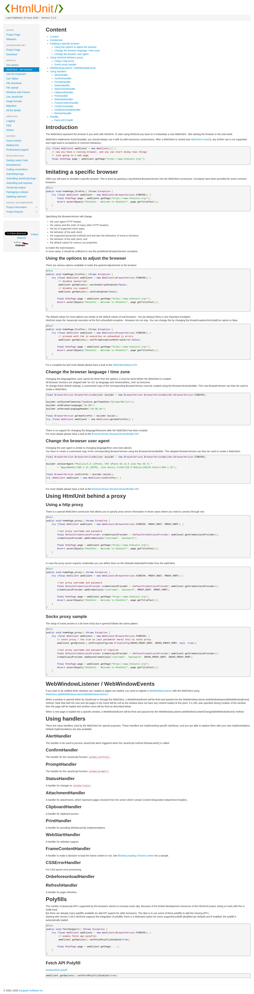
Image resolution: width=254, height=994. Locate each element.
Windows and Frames (18, 92)
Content (54, 36)
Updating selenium (16, 196)
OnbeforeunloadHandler (67, 109)
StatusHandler (62, 85)
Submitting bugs (15, 174)
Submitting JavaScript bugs (21, 178)
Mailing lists (12, 145)
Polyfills (54, 116)
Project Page (13, 34)
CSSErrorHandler (63, 106)
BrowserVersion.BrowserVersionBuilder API (115, 434)
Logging (10, 121)
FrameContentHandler (66, 102)
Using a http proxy (64, 61)
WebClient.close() (200, 139)
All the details (13, 110)
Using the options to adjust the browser (75, 47)
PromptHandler (62, 82)
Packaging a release (17, 192)
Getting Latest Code (17, 160)
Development (13, 164)
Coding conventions (17, 169)
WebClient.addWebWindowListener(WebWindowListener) (77, 694)
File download (13, 83)
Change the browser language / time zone (77, 50)
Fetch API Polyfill (63, 120)
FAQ (8, 125)
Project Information (22, 207)
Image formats (14, 101)
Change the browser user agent (71, 54)
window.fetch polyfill (56, 970)
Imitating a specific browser (64, 43)
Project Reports (22, 211)
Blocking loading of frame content (136, 855)
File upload (12, 87)
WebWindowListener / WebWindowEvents (73, 68)
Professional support (17, 149)
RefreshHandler (62, 113)
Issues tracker (13, 140)
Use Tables (12, 78)
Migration (11, 105)
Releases (11, 39)
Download (11, 54)
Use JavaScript (14, 96)
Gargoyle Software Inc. (31, 990)
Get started (12, 65)
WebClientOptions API (125, 365)
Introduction (56, 40)
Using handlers (58, 71)
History (10, 130)
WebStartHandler (63, 99)
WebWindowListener (161, 690)
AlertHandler (61, 75)
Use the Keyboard (16, 74)
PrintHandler (61, 95)
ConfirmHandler (62, 78)
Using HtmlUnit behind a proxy (66, 57)
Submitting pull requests (19, 183)
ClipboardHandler (63, 92)
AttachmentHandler (64, 88)
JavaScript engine (16, 187)
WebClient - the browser (19, 69)
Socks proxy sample (65, 64)
